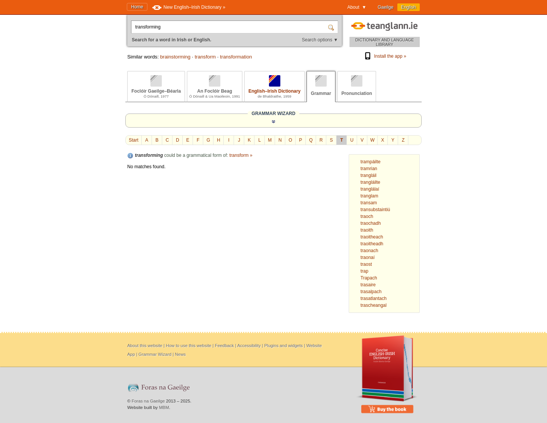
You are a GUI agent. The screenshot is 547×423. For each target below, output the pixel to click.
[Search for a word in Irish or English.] (230, 27)
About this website (144, 345)
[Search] (332, 27)
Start (133, 140)
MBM (164, 407)
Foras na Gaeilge (148, 401)
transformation (236, 57)
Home (137, 6)
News (180, 354)
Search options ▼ (320, 40)
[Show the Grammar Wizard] (273, 121)
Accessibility (249, 345)
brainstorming (175, 57)
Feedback (224, 345)
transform (205, 57)
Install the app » (384, 56)
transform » (241, 155)
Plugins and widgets (283, 345)
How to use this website (189, 345)
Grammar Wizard (155, 354)
